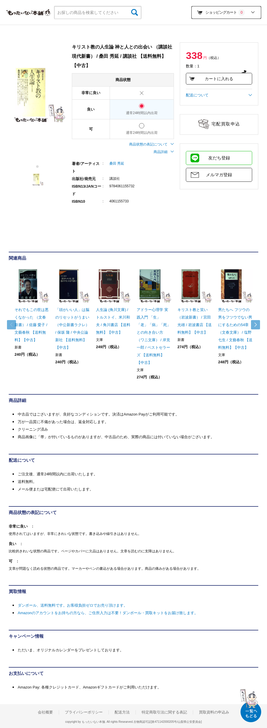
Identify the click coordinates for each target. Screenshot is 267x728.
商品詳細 (164, 152)
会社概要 (45, 712)
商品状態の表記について (151, 144)
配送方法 (122, 712)
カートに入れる (211, 79)
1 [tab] (37, 166)
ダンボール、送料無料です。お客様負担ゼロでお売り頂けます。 (72, 605)
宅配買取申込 (225, 123)
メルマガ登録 (219, 174)
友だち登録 (219, 157)
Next (252, 324)
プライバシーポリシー (84, 712)
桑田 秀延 (116, 163)
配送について (219, 95)
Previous (14, 324)
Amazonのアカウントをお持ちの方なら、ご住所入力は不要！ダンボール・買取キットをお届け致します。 (108, 613)
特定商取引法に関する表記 (164, 712)
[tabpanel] (37, 94)
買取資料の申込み (214, 712)
